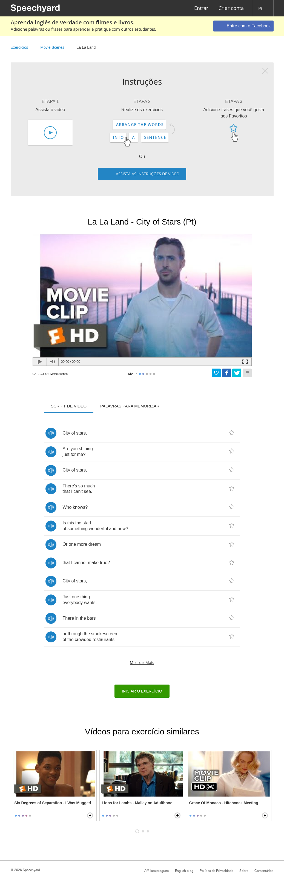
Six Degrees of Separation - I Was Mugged (53, 803)
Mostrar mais (142, 662)
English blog (184, 871)
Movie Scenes (52, 47)
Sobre (243, 871)
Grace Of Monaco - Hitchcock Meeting (223, 803)
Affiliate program (156, 871)
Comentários (264, 871)
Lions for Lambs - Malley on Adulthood (137, 803)
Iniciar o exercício (142, 691)
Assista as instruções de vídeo (147, 173)
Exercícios (19, 47)
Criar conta (231, 8)
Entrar (201, 8)
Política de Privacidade (216, 871)
